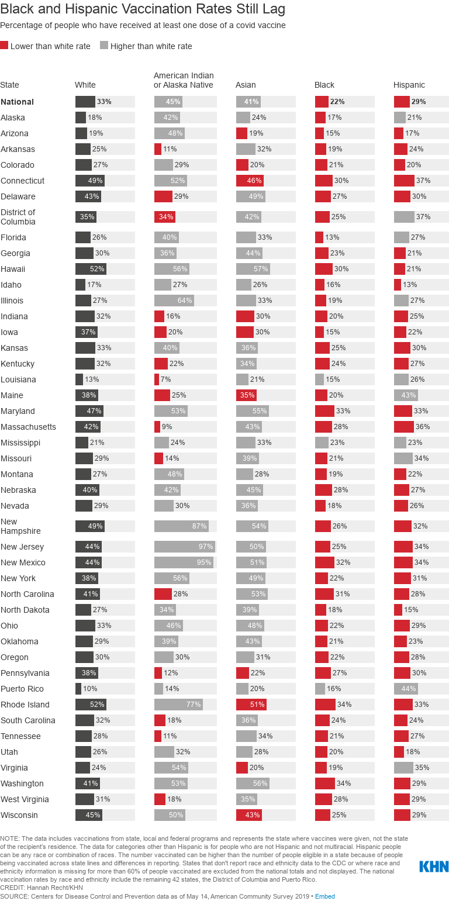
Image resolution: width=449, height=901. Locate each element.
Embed (325, 896)
